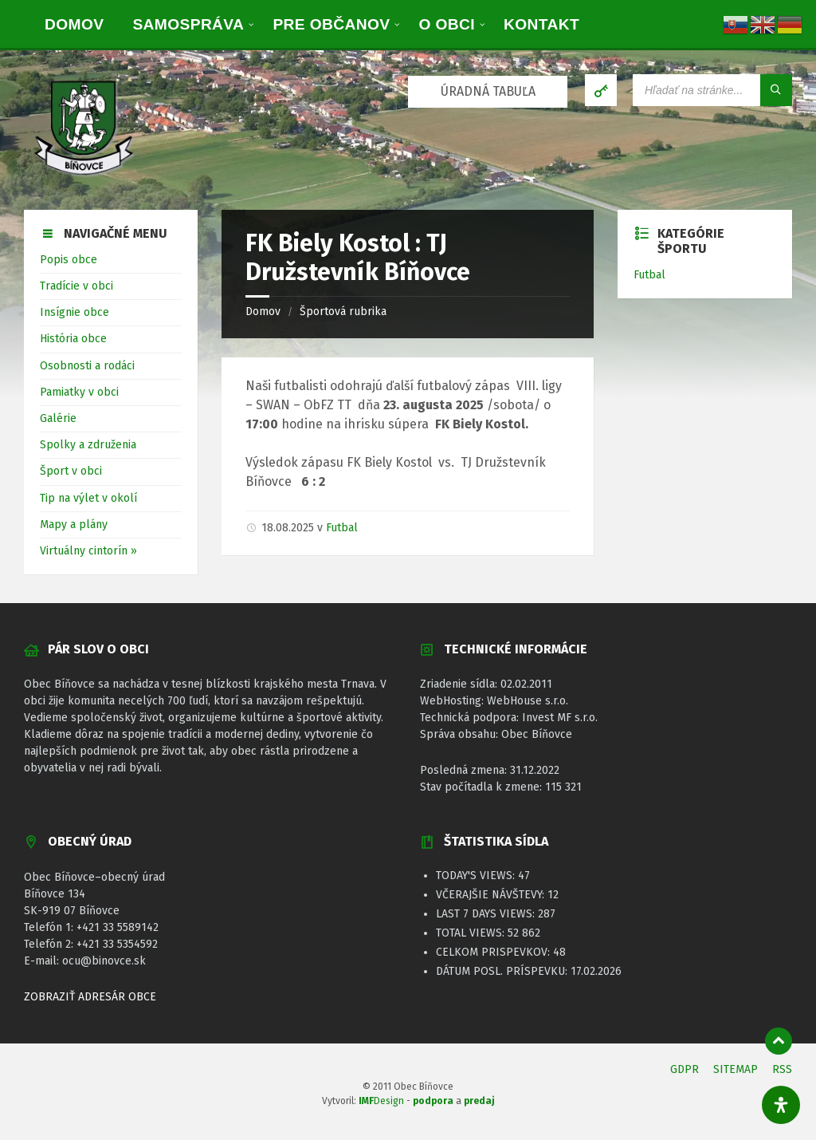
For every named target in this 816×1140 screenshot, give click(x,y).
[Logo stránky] (83, 177)
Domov (262, 311)
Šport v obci (71, 471)
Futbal (342, 527)
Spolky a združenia (88, 445)
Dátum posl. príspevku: (503, 971)
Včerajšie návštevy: (491, 894)
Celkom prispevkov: (494, 952)
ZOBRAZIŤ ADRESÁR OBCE (90, 997)
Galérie (58, 418)
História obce (73, 338)
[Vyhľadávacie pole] (712, 90)
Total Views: (472, 933)
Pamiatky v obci (79, 392)
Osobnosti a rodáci (87, 366)
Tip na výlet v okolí (88, 498)
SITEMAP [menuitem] (735, 1069)
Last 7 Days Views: (487, 914)
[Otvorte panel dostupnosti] (781, 1105)
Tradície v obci (76, 286)
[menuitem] (74, 24)
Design (381, 1100)
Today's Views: (477, 875)
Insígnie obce (74, 312)
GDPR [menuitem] (684, 1069)
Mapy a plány (74, 524)
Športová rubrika (343, 311)
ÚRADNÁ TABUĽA (488, 91)
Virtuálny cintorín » (88, 551)
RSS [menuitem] (782, 1069)
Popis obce (68, 259)
